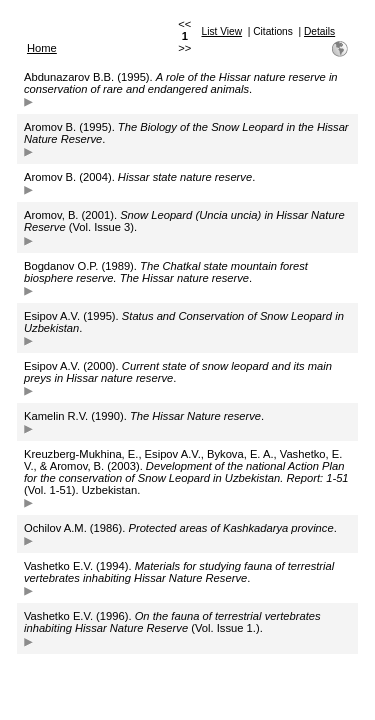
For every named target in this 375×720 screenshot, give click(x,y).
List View (222, 31)
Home (42, 48)
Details (319, 31)
